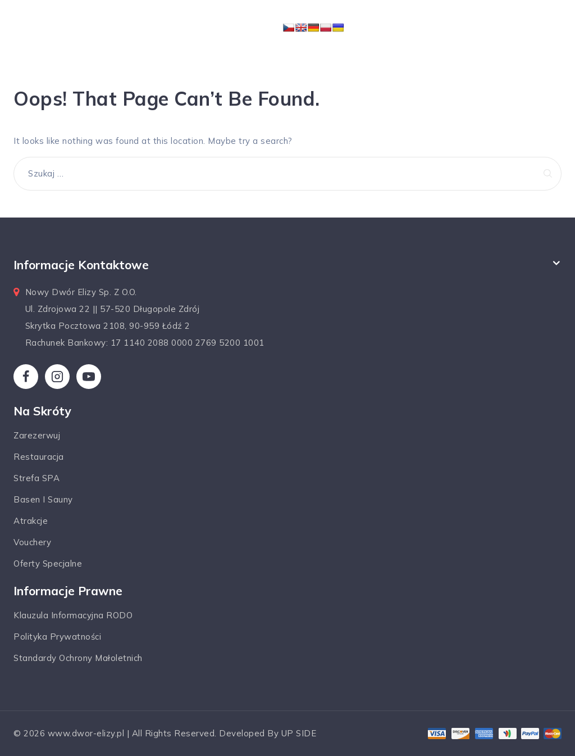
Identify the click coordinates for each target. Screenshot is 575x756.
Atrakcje (30, 520)
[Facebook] (25, 376)
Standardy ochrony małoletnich (78, 658)
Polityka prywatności (57, 636)
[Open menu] (399, 29)
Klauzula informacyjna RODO (73, 615)
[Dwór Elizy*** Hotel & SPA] (245, 29)
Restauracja (38, 456)
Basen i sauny (43, 499)
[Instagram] (57, 376)
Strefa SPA (36, 478)
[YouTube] (88, 376)
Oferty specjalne (47, 563)
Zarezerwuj (36, 435)
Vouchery (32, 542)
